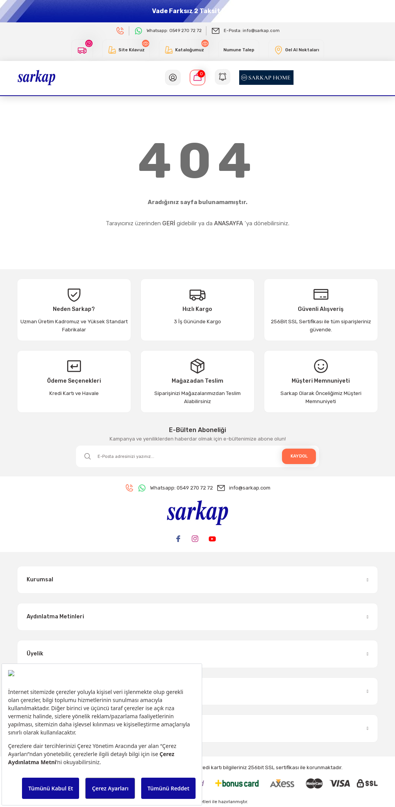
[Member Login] (173, 77)
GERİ (168, 223)
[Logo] (36, 77)
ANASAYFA (228, 223)
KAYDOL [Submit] (299, 456)
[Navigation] (222, 77)
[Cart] (197, 77)
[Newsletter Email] (197, 456)
